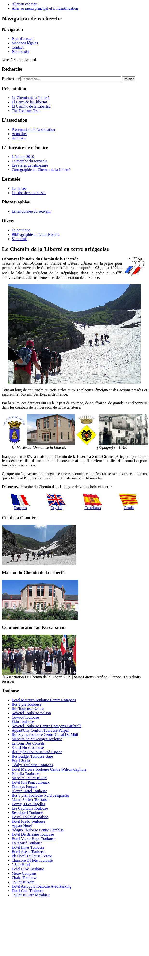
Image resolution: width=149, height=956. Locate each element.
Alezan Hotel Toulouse (29, 791)
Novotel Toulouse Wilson (31, 713)
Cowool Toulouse (25, 717)
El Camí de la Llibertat (29, 102)
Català (128, 502)
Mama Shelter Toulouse (30, 800)
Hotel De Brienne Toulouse (33, 834)
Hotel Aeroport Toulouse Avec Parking (41, 886)
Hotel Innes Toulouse (28, 847)
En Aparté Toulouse (27, 843)
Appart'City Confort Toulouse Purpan (40, 730)
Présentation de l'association (33, 129)
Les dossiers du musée (29, 193)
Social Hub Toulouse (28, 748)
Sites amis (19, 239)
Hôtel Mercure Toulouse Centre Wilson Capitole (49, 769)
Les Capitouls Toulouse (30, 808)
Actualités (19, 134)
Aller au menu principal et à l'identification (45, 8)
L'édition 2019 (23, 157)
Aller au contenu (24, 4)
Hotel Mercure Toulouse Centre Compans (44, 700)
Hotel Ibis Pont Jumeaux (31, 782)
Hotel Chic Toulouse (27, 891)
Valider (129, 79)
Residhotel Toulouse (27, 813)
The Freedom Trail (26, 111)
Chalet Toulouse (24, 878)
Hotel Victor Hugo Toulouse (33, 839)
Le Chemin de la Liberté (30, 98)
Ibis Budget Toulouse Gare (32, 756)
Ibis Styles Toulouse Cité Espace (37, 752)
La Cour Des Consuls (28, 743)
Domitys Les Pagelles (28, 804)
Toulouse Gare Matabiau (31, 895)
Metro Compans (24, 873)
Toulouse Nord (23, 882)
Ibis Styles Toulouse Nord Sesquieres (40, 795)
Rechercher (11, 79)
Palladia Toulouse (25, 774)
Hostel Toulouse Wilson (30, 817)
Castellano (92, 502)
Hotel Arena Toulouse (28, 852)
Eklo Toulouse (23, 722)
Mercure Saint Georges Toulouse (37, 739)
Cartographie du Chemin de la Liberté (41, 170)
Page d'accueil (23, 39)
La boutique (21, 230)
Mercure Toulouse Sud (29, 778)
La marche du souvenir (29, 161)
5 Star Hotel (21, 865)
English (56, 502)
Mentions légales (25, 43)
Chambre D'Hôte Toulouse (32, 860)
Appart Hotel (22, 826)
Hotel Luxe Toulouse (28, 869)
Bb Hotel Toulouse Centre (32, 856)
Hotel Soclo (21, 761)
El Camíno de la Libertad (31, 106)
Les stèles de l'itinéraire (30, 165)
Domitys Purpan (24, 787)
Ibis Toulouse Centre (28, 709)
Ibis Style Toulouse (26, 704)
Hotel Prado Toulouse (28, 821)
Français (20, 502)
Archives (19, 138)
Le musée (19, 188)
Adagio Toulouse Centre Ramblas (38, 830)
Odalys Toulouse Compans (32, 765)
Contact (18, 47)
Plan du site (21, 52)
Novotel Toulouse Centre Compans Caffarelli (46, 726)
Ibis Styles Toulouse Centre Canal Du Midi (45, 735)
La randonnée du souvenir (32, 211)
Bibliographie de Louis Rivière (36, 234)
